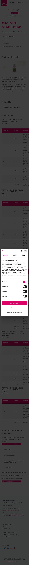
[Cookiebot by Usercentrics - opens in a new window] (20, 251)
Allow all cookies (14, 303)
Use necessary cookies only (14, 312)
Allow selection (14, 308)
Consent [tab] (5, 255)
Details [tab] (14, 255)
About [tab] (23, 255)
